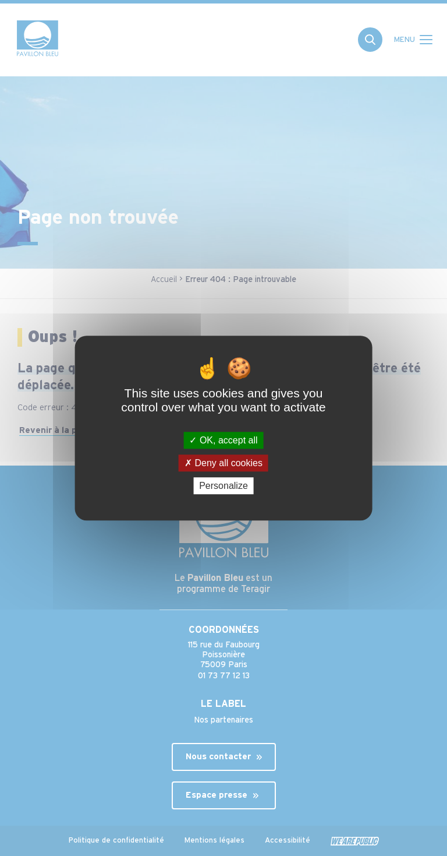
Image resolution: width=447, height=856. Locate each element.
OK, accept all (223, 440)
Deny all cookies (223, 463)
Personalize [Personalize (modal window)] (223, 486)
